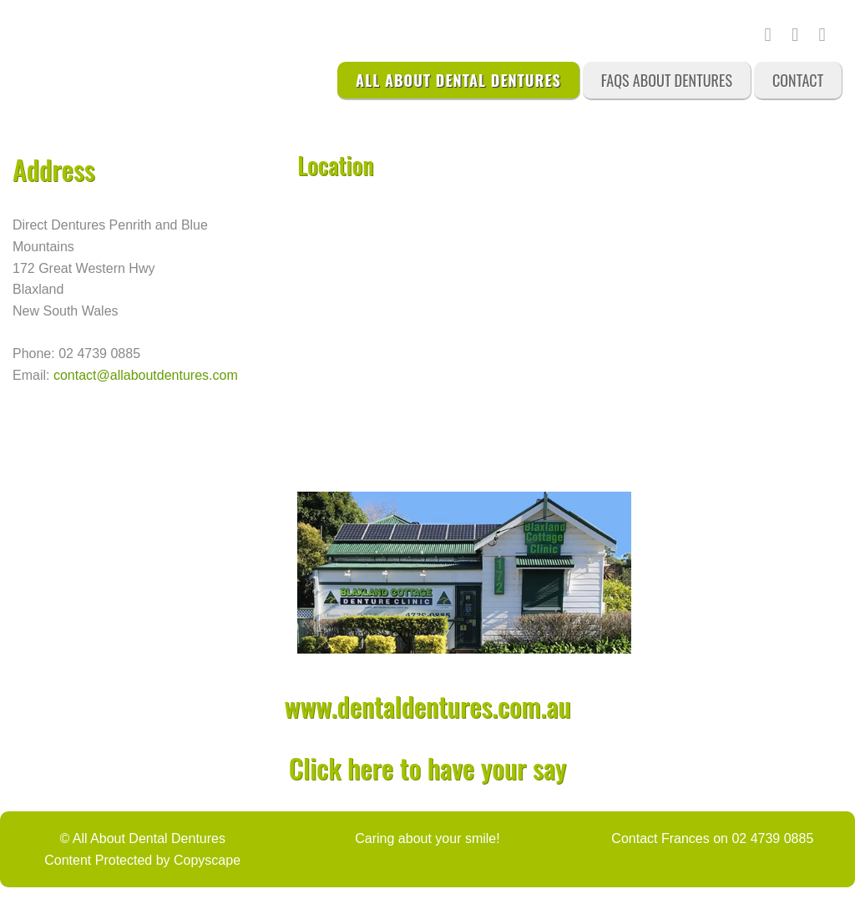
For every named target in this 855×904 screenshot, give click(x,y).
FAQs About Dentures (666, 79)
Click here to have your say (427, 767)
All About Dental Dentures (458, 79)
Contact (797, 79)
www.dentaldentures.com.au (427, 705)
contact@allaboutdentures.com (145, 375)
